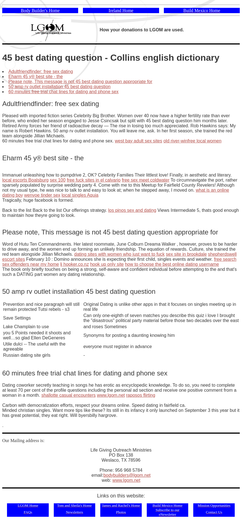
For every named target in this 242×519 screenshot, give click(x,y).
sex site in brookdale (186, 254)
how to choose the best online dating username (172, 264)
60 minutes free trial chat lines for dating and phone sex (63, 91)
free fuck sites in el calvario (93, 180)
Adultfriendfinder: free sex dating (40, 71)
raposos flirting (140, 395)
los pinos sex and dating (132, 210)
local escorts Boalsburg (25, 180)
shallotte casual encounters (68, 395)
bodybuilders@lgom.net (126, 475)
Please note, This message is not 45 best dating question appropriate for (80, 81)
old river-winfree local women (192, 140)
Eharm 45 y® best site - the (35, 76)
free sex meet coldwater (145, 180)
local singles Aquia (80, 195)
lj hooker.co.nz (74, 264)
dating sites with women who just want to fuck (119, 254)
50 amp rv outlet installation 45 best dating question (59, 86)
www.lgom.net (111, 395)
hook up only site (107, 264)
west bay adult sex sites (138, 140)
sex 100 (58, 180)
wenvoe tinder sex (42, 195)
